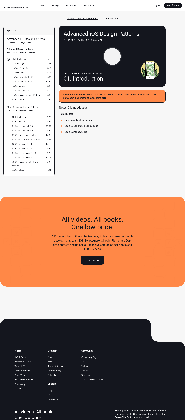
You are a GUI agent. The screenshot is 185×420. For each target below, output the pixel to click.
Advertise (52, 375)
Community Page (89, 357)
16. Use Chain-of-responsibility (26, 139)
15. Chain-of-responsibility (24, 135)
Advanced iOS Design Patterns (82, 18)
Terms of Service (55, 366)
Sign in (157, 5)
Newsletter (86, 375)
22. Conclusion (19, 170)
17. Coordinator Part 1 (22, 144)
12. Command (18, 121)
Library (17, 389)
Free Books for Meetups (92, 380)
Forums (84, 371)
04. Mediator (18, 72)
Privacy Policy (54, 371)
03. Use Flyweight (20, 68)
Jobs (50, 362)
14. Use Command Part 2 (23, 130)
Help (50, 390)
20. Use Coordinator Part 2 (24, 157)
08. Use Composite (20, 90)
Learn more (92, 260)
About (51, 357)
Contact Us (53, 399)
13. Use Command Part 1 (23, 126)
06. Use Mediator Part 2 (22, 81)
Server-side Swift (22, 371)
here (104, 98)
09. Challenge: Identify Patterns (26, 95)
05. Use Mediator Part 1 (22, 77)
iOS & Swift (20, 357)
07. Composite (18, 86)
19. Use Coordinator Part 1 (24, 153)
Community (19, 384)
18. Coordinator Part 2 (22, 148)
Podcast (84, 366)
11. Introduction (19, 117)
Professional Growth (23, 380)
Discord (85, 362)
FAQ (50, 395)
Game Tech (19, 375)
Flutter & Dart (20, 366)
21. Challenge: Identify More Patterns (25, 164)
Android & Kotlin (22, 362)
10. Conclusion (19, 99)
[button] (43, 5)
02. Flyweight (18, 63)
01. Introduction (19, 59)
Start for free (173, 5)
